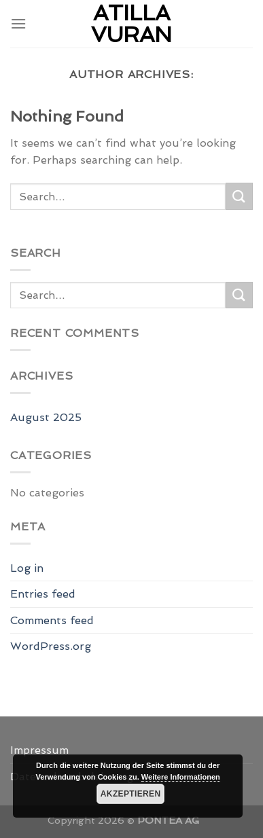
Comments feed (52, 620)
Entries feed (42, 593)
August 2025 (46, 417)
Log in (26, 568)
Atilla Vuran (131, 23)
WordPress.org (50, 646)
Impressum (39, 750)
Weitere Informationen (180, 777)
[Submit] (239, 196)
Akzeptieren (131, 794)
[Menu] (18, 23)
